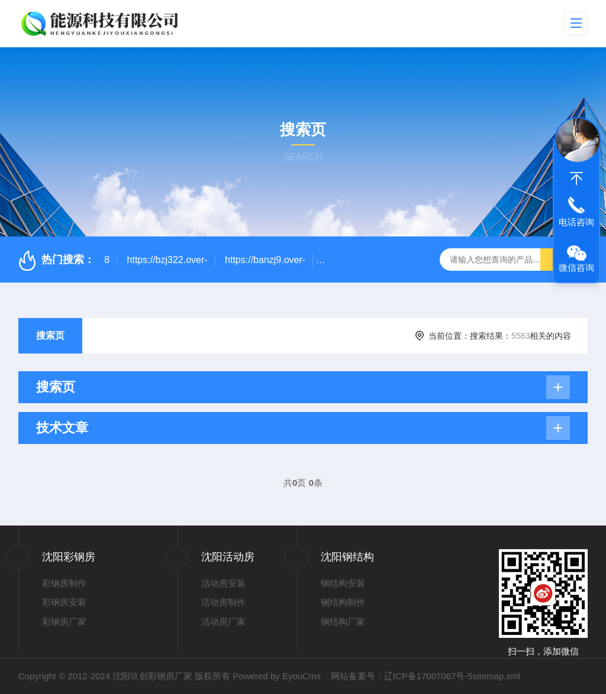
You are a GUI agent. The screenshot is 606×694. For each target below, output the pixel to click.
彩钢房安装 (64, 602)
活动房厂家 (223, 622)
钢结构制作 (343, 602)
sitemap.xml (496, 676)
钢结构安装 (343, 583)
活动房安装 (223, 583)
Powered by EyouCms (275, 676)
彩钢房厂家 (64, 622)
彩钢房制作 (64, 583)
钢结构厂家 (343, 622)
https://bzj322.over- (167, 260)
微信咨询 (576, 267)
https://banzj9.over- (265, 260)
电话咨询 (576, 222)
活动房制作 (223, 602)
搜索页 (50, 335)
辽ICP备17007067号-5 (428, 676)
